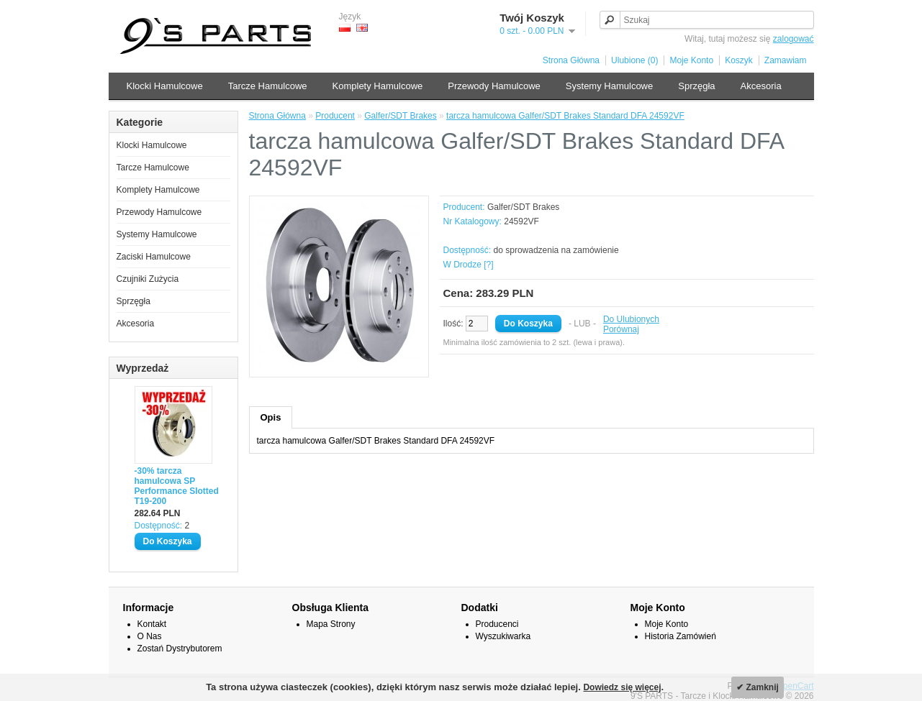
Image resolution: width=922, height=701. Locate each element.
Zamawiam (785, 60)
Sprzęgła (696, 86)
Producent (335, 116)
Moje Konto (691, 60)
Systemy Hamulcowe (609, 86)
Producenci (497, 624)
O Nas (149, 636)
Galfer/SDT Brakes (400, 116)
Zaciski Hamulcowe (154, 257)
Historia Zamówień (680, 636)
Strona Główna (571, 60)
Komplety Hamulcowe (378, 86)
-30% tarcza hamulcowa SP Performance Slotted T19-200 (177, 486)
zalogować (793, 39)
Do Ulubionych (631, 319)
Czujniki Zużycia (148, 279)
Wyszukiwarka (503, 636)
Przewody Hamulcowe (494, 86)
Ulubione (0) (634, 60)
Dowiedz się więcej (622, 687)
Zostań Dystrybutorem (179, 648)
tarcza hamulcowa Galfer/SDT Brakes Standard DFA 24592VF (565, 116)
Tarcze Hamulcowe (267, 86)
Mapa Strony (331, 624)
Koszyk (739, 60)
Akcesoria (761, 86)
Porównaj (621, 329)
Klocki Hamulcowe (165, 86)
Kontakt (152, 624)
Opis (271, 417)
